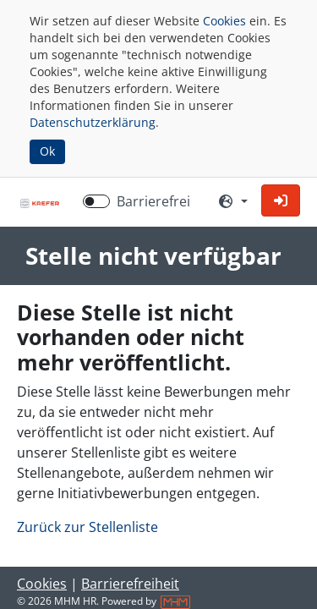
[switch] (96, 201)
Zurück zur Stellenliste (87, 527)
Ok (47, 151)
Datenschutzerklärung (93, 122)
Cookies (224, 21)
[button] (280, 200)
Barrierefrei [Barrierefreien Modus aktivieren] (153, 201)
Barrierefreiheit (130, 583)
